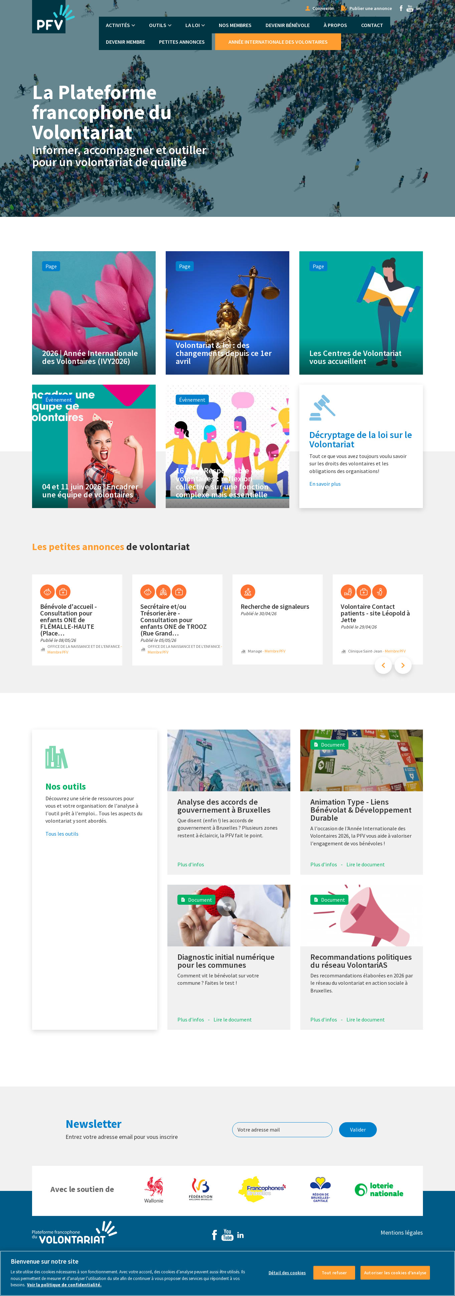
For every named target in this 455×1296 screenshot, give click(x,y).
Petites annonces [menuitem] (182, 41)
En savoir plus (325, 483)
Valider (358, 1129)
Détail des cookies (287, 1277)
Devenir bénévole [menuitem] (288, 25)
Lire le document (365, 864)
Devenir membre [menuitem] (125, 41)
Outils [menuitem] (157, 25)
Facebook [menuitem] (401, 8)
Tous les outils (62, 833)
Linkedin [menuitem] (418, 8)
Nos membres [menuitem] (235, 25)
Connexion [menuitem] (323, 8)
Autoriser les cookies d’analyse (395, 1277)
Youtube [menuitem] (410, 8)
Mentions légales (402, 1232)
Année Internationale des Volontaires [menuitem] (278, 41)
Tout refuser (334, 1277)
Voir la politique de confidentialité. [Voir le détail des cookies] (64, 1289)
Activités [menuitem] (118, 25)
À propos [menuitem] (335, 25)
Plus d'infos (190, 864)
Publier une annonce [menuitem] (370, 8)
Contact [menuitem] (372, 25)
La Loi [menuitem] (192, 25)
